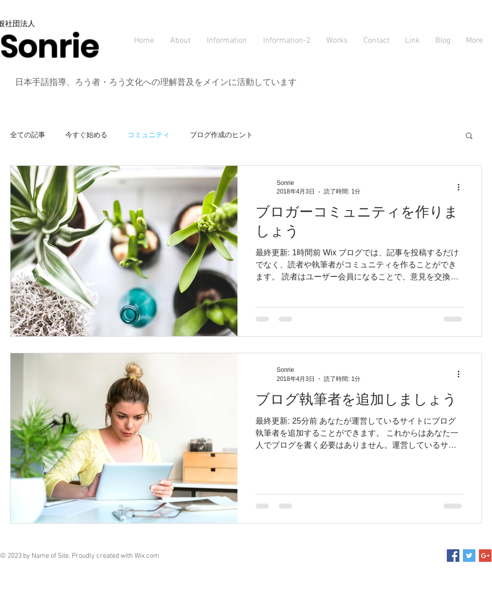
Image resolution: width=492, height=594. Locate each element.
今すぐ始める (86, 135)
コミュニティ (149, 135)
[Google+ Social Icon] (485, 555)
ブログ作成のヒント (221, 135)
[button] (469, 136)
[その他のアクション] (462, 187)
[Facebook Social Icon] (453, 555)
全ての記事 (27, 135)
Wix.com (147, 556)
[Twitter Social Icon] (469, 555)
